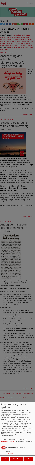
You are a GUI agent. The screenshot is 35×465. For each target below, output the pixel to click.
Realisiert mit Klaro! (29, 463)
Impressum (4, 443)
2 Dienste (9, 453)
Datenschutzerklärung (7, 441)
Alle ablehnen (5, 459)
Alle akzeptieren (28, 459)
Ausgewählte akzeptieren (16, 459)
